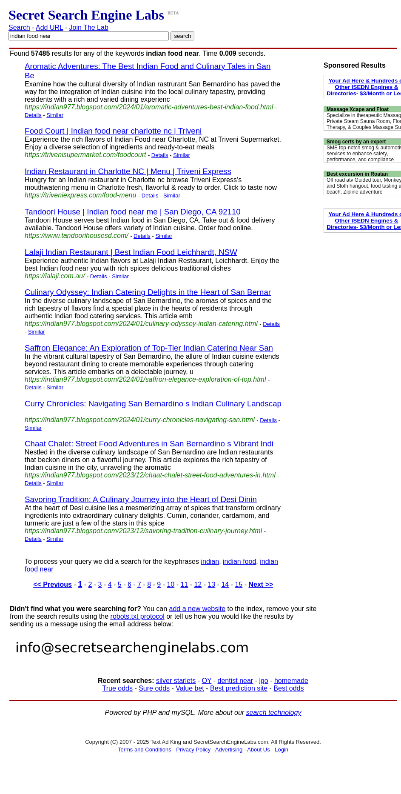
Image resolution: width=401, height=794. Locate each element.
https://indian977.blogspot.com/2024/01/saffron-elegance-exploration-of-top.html (145, 379)
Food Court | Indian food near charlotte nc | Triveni (113, 130)
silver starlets (176, 680)
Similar (54, 115)
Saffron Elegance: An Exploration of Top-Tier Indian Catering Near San (149, 347)
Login (281, 749)
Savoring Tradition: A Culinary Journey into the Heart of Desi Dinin (141, 499)
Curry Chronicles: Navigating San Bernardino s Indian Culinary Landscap (153, 403)
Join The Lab (88, 27)
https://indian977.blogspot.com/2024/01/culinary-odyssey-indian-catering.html (141, 323)
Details (33, 115)
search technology (273, 712)
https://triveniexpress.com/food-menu (80, 195)
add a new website (197, 608)
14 (225, 584)
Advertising (228, 749)
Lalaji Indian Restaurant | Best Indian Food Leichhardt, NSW (131, 252)
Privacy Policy (193, 749)
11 (184, 584)
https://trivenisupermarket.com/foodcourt (85, 154)
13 (211, 584)
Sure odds (154, 688)
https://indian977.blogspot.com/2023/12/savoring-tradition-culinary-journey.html (143, 530)
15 (238, 584)
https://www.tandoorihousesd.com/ (76, 235)
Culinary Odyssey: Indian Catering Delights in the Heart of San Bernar (148, 292)
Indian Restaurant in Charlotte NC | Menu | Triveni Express (128, 171)
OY (207, 680)
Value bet (190, 688)
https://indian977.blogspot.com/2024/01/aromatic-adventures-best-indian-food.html (149, 107)
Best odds (288, 688)
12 (198, 584)
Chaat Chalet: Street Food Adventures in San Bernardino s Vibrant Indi (149, 443)
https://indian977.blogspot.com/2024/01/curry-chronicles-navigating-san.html (140, 419)
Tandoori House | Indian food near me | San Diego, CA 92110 (133, 211)
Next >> (261, 584)
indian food (239, 561)
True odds (117, 688)
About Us (258, 749)
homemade (291, 680)
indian (210, 561)
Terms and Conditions (144, 749)
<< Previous (52, 584)
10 (170, 584)
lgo (263, 680)
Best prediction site (238, 688)
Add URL (49, 27)
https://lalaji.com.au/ (55, 276)
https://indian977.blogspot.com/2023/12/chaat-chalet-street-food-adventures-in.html (150, 475)
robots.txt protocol (138, 616)
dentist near (235, 680)
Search (19, 27)
